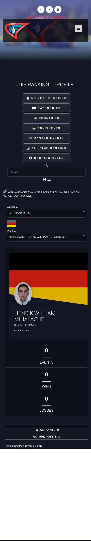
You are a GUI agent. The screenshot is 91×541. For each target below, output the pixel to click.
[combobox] (46, 214)
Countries (46, 118)
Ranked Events (46, 137)
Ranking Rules (46, 157)
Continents (46, 128)
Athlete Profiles (46, 98)
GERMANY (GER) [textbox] (20, 212)
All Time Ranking (47, 148)
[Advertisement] (45, 494)
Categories (46, 108)
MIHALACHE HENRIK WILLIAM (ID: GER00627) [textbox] (39, 236)
